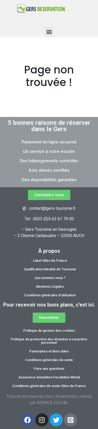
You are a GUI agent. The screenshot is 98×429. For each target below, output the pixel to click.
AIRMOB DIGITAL (52, 402)
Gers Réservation (61, 396)
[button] (49, 31)
